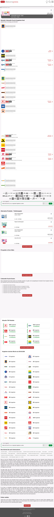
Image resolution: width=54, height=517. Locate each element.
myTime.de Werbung (4, 453)
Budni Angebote (44, 451)
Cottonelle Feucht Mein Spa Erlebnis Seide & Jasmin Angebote (32, 451)
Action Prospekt (50, 451)
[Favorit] (51, 10)
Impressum (24, 512)
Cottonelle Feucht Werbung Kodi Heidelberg (7, 455)
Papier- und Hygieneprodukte (35, 479)
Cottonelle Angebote (42, 455)
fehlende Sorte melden (27, 295)
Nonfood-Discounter (5, 7)
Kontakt (23, 513)
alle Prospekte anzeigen (27, 275)
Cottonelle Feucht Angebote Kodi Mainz (46, 453)
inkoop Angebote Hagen (11, 453)
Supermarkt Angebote (4, 451)
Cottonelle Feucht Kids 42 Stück (9, 285)
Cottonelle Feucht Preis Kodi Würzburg (20, 455)
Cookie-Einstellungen (29, 513)
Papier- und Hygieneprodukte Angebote (32, 455)
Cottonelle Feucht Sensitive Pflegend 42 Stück (12, 292)
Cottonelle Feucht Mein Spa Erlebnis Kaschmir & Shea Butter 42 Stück (16, 287)
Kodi (8, 7)
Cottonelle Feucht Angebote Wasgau (21, 453)
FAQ (25, 513)
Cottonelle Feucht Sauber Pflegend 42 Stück (11, 291)
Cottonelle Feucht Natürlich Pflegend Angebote (15, 451)
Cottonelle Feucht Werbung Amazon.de (33, 453)
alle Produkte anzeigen (27, 246)
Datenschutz (29, 512)
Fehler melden (27, 505)
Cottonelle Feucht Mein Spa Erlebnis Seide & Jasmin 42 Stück (15, 288)
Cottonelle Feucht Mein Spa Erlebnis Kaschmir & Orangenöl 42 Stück (16, 286)
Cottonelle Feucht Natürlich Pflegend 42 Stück (11, 290)
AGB (26, 512)
